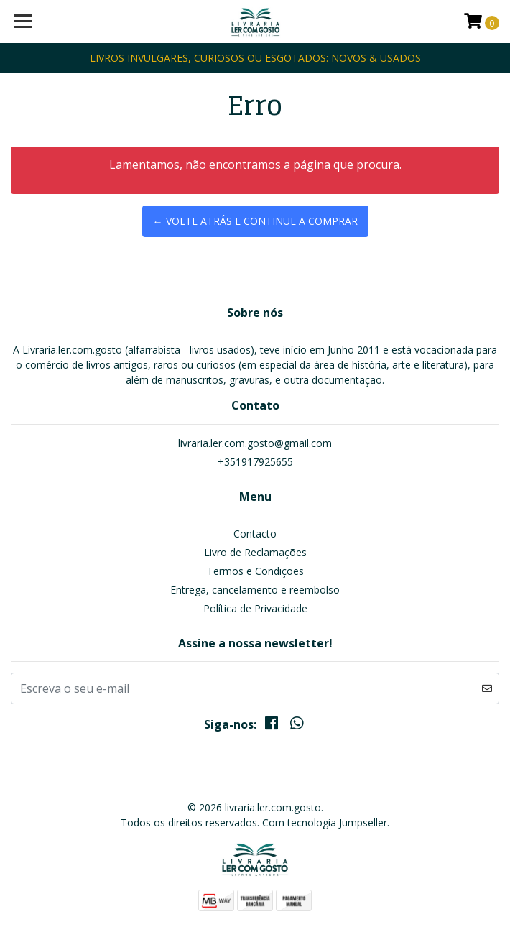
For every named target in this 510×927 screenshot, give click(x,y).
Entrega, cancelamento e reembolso (255, 589)
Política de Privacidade (255, 608)
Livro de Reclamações (255, 552)
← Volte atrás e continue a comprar (255, 221)
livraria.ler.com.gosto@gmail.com (255, 443)
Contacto (255, 533)
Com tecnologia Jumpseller (324, 822)
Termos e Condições (255, 571)
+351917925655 (255, 462)
